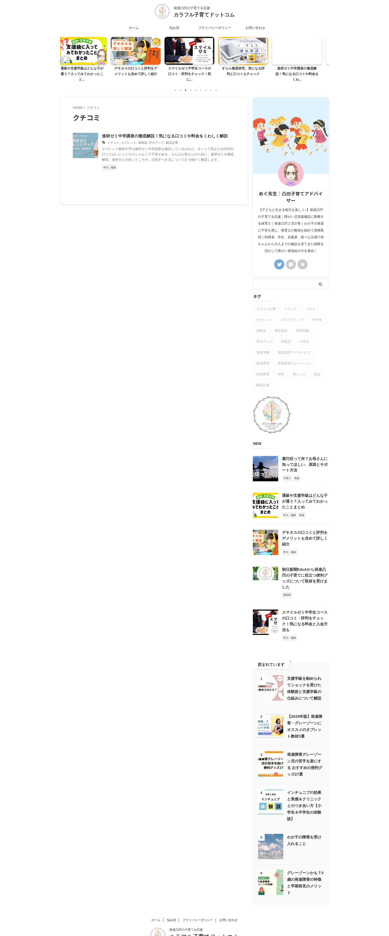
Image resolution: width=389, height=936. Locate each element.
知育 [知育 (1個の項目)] (281, 369)
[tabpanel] (87, 58)
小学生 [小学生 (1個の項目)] (304, 336)
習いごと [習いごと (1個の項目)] (299, 369)
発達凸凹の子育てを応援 (186, 910)
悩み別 (174, 28)
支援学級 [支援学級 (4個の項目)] (263, 347)
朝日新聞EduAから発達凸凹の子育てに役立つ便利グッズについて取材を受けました (305, 568)
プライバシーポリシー (214, 28)
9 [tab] (216, 84)
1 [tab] (175, 84)
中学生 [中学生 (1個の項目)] (317, 314)
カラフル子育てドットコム (204, 14)
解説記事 (172, 137)
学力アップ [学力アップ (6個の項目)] (264, 336)
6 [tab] (200, 84)
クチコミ (113, 137)
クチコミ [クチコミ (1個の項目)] (290, 303)
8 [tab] (211, 84)
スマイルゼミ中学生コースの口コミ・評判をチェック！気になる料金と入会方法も (305, 604)
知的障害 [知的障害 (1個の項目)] (263, 369)
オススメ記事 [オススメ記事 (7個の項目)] (266, 303)
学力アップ (156, 137)
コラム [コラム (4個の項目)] (311, 303)
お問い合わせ (255, 28)
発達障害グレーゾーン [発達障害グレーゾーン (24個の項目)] (294, 358)
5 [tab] (195, 84)
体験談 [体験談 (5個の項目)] (261, 325)
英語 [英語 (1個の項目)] (317, 369)
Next (322, 55)
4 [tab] (190, 84)
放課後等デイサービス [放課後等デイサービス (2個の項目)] (294, 347)
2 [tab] (180, 84)
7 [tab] (205, 84)
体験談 (142, 137)
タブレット (128, 137)
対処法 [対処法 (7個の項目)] (286, 336)
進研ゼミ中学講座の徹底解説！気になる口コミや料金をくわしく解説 (165, 130)
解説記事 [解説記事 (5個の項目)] (263, 379)
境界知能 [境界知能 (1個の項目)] (302, 325)
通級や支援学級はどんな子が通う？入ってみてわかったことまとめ (305, 495)
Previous (67, 55)
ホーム (134, 28)
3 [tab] (185, 84)
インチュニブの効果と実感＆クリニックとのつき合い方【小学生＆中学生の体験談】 (304, 785)
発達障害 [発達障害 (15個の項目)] (263, 358)
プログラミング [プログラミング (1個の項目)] (292, 314)
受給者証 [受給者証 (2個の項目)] (281, 325)
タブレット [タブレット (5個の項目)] (264, 314)
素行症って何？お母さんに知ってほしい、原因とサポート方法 (305, 459)
